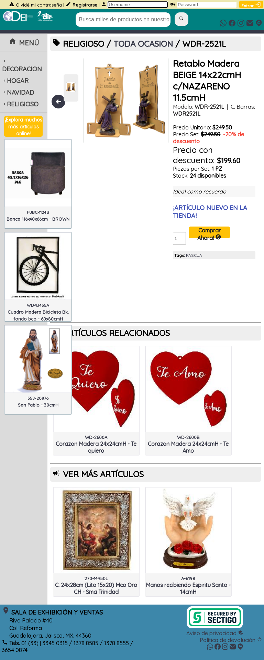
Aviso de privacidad (214, 633)
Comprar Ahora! (209, 232)
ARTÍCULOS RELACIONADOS (116, 333)
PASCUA (194, 255)
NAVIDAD (18, 92)
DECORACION (22, 66)
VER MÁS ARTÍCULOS (103, 474)
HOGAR (15, 81)
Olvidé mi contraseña (39, 5)
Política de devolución (231, 640)
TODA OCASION (143, 44)
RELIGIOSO (20, 104)
